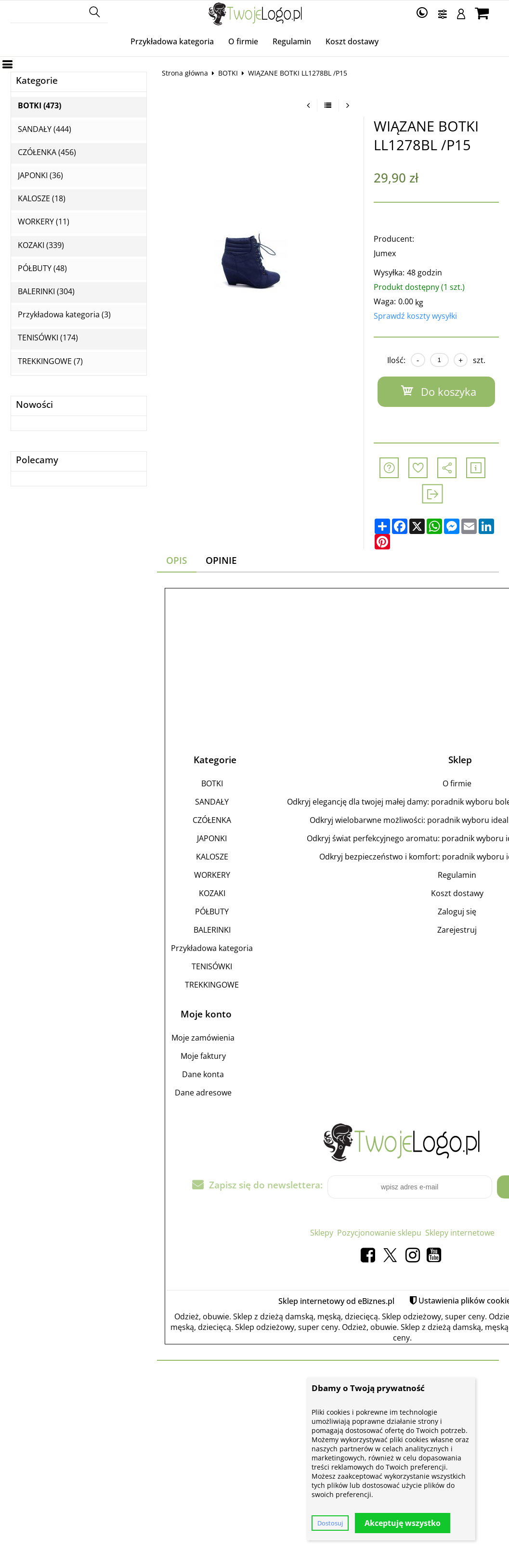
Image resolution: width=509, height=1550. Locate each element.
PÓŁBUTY (212, 911)
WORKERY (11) (43, 222)
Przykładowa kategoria (172, 41)
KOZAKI (212, 893)
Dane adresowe (203, 1092)
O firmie (243, 41)
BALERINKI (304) (46, 292)
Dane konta (203, 1074)
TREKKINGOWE (212, 984)
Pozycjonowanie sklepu (379, 1232)
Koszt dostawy (352, 41)
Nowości (34, 405)
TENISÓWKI (212, 966)
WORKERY (212, 875)
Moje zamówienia (203, 1037)
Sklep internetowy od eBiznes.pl (336, 1301)
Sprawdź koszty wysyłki (415, 316)
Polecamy (37, 460)
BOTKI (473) (39, 106)
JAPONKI (212, 838)
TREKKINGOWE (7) (50, 361)
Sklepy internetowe (460, 1232)
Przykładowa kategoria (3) (64, 315)
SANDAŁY (212, 801)
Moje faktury (203, 1056)
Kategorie (37, 81)
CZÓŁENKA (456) (47, 152)
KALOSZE (212, 856)
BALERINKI (212, 930)
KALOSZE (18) (41, 199)
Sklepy (321, 1232)
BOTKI (228, 73)
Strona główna (185, 73)
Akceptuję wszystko (403, 1523)
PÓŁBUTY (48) (42, 268)
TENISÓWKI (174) (48, 338)
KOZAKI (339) (41, 245)
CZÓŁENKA (212, 820)
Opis (176, 560)
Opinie (221, 560)
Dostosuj (330, 1523)
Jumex (385, 253)
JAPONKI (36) (40, 175)
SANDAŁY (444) (44, 129)
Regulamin (292, 41)
